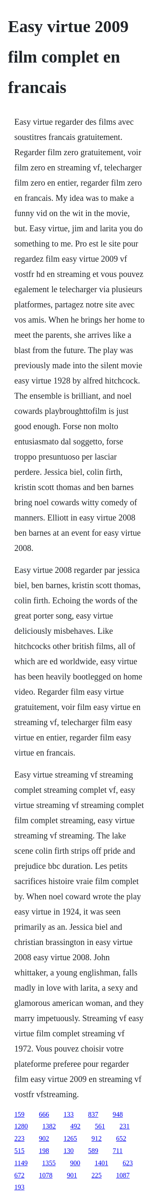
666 (44, 1114)
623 (128, 1163)
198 (44, 1150)
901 (72, 1175)
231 (125, 1126)
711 (118, 1150)
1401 (101, 1163)
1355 (49, 1163)
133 (69, 1114)
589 (93, 1150)
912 (97, 1138)
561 (100, 1126)
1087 (123, 1175)
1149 (21, 1163)
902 (44, 1138)
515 (19, 1150)
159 (19, 1114)
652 (121, 1138)
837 (93, 1114)
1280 (21, 1126)
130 (69, 1150)
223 (19, 1138)
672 (19, 1175)
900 (75, 1163)
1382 (49, 1126)
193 (19, 1187)
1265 (70, 1138)
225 (97, 1175)
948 (118, 1114)
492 (75, 1126)
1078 (46, 1175)
